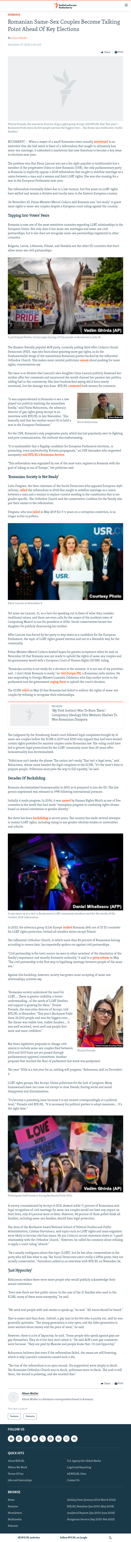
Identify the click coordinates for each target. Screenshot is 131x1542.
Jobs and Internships (20, 1480)
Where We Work (17, 1467)
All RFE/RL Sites (76, 1474)
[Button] (105, 52)
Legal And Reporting (79, 1467)
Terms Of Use (16, 1474)
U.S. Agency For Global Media (84, 1461)
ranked (68, 927)
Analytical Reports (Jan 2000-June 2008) (91, 1513)
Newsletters (15, 1513)
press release (100, 958)
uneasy (84, 360)
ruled (25, 690)
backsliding (41, 818)
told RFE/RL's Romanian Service (43, 455)
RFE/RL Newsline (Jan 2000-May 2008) (90, 1506)
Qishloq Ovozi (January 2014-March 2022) (91, 1500)
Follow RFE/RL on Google (73, 1537)
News (11, 1500)
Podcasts (13, 1526)
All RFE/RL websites (29, 1537)
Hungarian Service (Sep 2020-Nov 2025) (91, 1519)
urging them (58, 682)
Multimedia (15, 1519)
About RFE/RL (16, 1461)
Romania (14, 14)
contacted (75, 386)
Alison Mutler (19, 38)
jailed (37, 512)
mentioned (101, 142)
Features (13, 1506)
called (23, 490)
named (66, 800)
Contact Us (73, 1480)
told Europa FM (71, 673)
